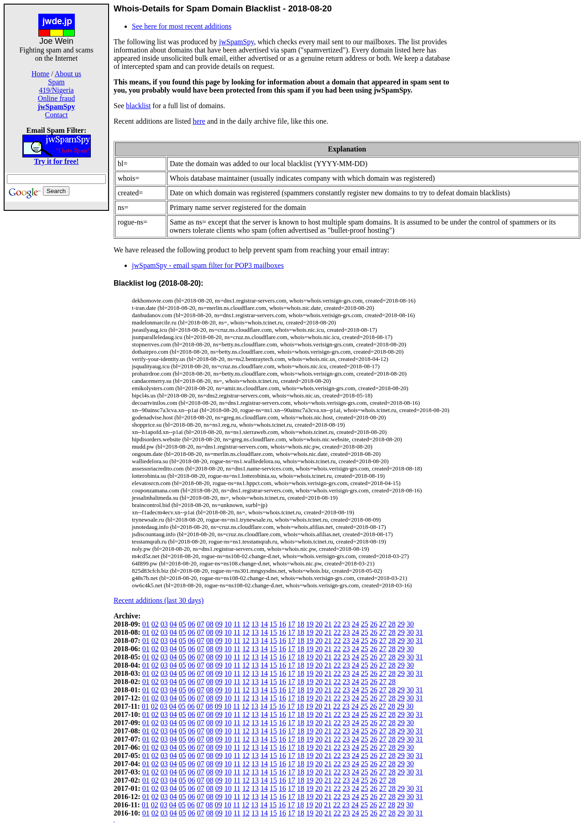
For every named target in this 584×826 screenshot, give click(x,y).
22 (337, 624)
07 (200, 624)
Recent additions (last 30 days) (158, 600)
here (199, 121)
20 (319, 624)
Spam (56, 82)
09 (219, 624)
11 (237, 624)
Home (40, 74)
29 (401, 624)
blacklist (138, 106)
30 (410, 624)
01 (146, 624)
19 (309, 624)
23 (346, 624)
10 (228, 624)
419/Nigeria (56, 90)
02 (155, 624)
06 (191, 624)
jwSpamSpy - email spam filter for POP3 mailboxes (208, 265)
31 (419, 632)
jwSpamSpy (236, 42)
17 (291, 624)
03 (164, 624)
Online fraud (56, 98)
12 (246, 624)
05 (182, 624)
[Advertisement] (56, 348)
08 (210, 624)
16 (282, 624)
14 (264, 624)
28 (392, 624)
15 (273, 624)
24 (355, 624)
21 (328, 624)
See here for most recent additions (181, 26)
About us (68, 74)
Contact (56, 115)
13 (255, 624)
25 (364, 624)
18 (300, 624)
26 (373, 624)
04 (173, 624)
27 (382, 624)
